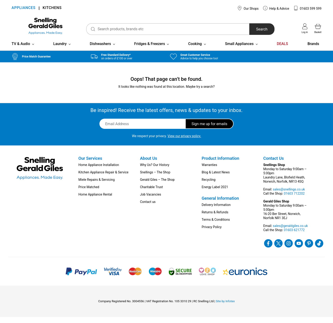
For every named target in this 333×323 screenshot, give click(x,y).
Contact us (148, 208)
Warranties (209, 171)
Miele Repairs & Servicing (96, 185)
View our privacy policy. (184, 142)
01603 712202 (294, 199)
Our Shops (248, 8)
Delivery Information (216, 211)
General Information (220, 204)
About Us (148, 164)
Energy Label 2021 (215, 193)
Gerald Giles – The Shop (157, 185)
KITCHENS (52, 8)
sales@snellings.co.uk (289, 195)
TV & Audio (21, 50)
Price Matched (88, 193)
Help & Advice (276, 8)
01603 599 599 (307, 8)
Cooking (195, 50)
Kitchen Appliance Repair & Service (103, 178)
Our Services (90, 164)
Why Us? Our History (155, 171)
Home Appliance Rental (95, 200)
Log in (305, 28)
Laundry (60, 50)
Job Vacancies (150, 200)
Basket (317, 28)
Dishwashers (100, 50)
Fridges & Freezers (149, 50)
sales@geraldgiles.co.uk (290, 232)
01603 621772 (294, 236)
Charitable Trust (151, 193)
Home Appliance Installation (98, 171)
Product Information (220, 164)
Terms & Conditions (216, 225)
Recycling (209, 185)
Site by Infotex (225, 307)
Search (257, 29)
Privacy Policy (212, 233)
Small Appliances (239, 50)
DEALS (282, 50)
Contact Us (273, 164)
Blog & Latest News (216, 178)
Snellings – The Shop (155, 178)
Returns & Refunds (215, 218)
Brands (313, 50)
